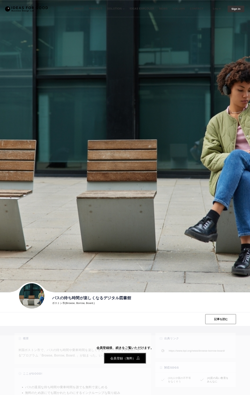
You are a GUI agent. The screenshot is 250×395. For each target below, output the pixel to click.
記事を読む (221, 319)
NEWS (163, 8)
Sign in (235, 9)
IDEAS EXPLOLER (141, 8)
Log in (216, 8)
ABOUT (78, 8)
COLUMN (178, 8)
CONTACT (196, 8)
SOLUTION (114, 8)
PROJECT (95, 8)
